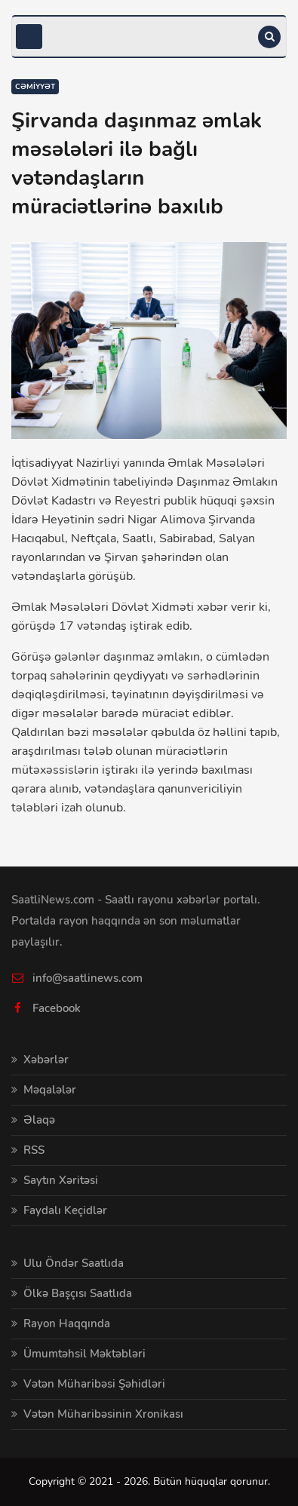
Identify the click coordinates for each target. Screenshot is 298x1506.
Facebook (56, 1008)
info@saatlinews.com (87, 978)
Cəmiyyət (35, 86)
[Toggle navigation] (29, 36)
